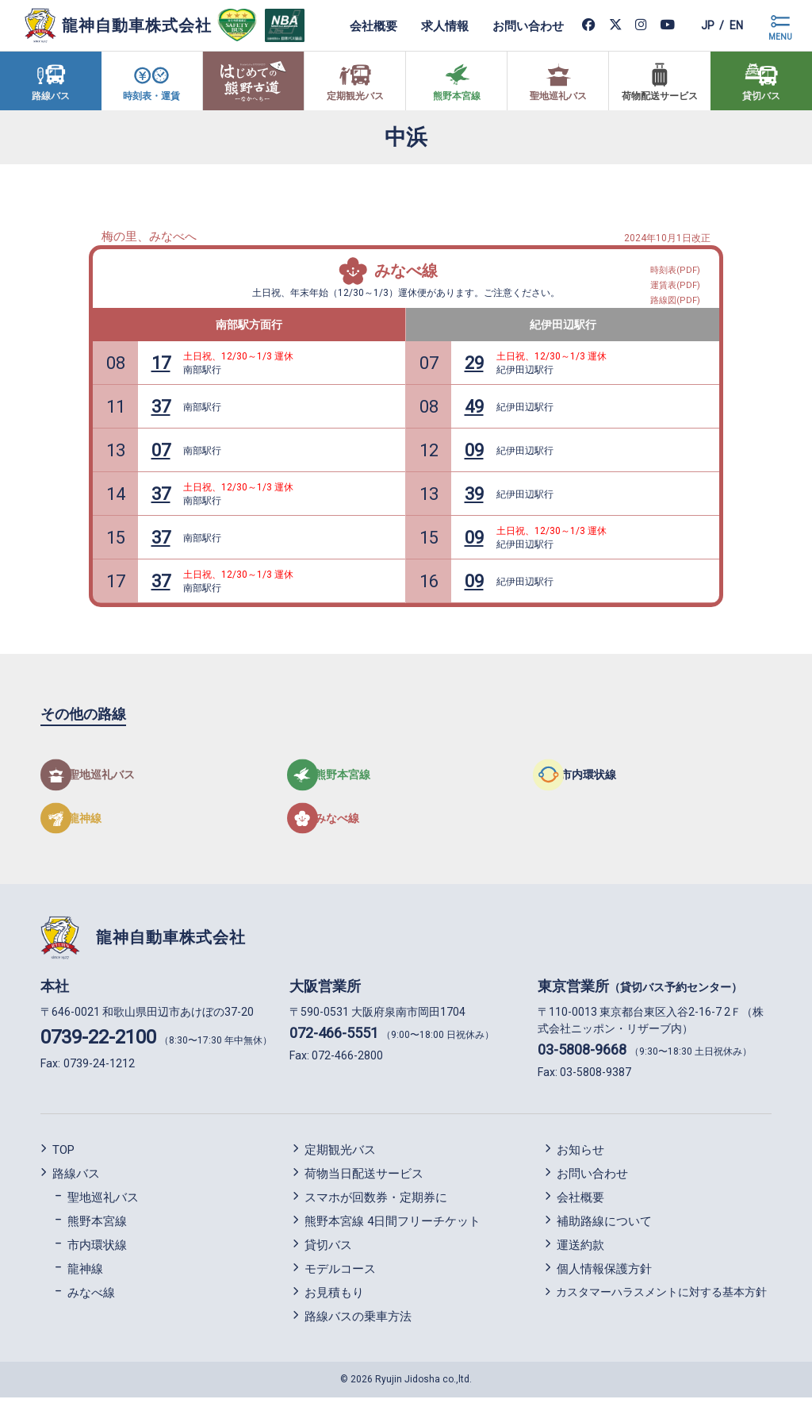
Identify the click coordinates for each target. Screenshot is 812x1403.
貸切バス (328, 1250)
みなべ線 (406, 270)
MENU (780, 37)
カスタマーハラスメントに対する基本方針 (661, 1296)
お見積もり (334, 1297)
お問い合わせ (513, 25)
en (732, 25)
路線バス (76, 1178)
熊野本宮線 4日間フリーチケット (392, 1226)
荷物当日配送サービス (363, 1178)
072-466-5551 (333, 1038)
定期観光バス (340, 1154)
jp (696, 25)
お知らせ (580, 1154)
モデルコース (340, 1274)
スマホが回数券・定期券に (375, 1202)
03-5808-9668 (582, 1055)
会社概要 (358, 25)
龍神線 (85, 1274)
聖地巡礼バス (103, 1202)
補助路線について (604, 1226)
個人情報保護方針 (604, 1274)
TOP (63, 1154)
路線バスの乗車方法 (358, 1321)
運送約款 (580, 1250)
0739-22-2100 (98, 1043)
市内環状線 (97, 1250)
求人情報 (430, 25)
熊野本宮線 (97, 1226)
